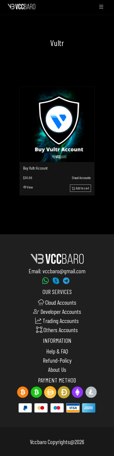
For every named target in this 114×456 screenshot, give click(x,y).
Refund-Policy (57, 360)
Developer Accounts (57, 311)
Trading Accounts (57, 320)
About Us (57, 369)
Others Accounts (57, 329)
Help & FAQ (57, 351)
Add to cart (80, 188)
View (28, 187)
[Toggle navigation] (101, 8)
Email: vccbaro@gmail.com (57, 271)
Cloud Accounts (81, 177)
